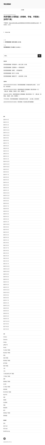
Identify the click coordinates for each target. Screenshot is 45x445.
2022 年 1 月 (6, 240)
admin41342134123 (12, 14)
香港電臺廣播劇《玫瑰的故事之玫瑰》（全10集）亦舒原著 (24, 99)
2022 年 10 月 (6, 224)
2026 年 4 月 (6, 119)
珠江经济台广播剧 (7, 391)
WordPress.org (6, 431)
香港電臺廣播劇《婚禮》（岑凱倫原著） (13, 70)
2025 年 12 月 (6, 130)
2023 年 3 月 (6, 216)
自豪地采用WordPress (7, 441)
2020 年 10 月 (6, 271)
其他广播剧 (5, 357)
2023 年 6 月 (6, 208)
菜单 (22, 9)
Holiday (5, 342)
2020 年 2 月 (6, 287)
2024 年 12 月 (6, 161)
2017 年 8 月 (6, 326)
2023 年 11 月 (6, 195)
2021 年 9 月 (6, 242)
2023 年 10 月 (6, 198)
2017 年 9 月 (6, 323)
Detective (5, 339)
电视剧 (4, 399)
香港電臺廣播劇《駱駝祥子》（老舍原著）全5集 (15, 76)
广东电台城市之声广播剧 (8, 373)
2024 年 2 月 (6, 187)
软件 (4, 410)
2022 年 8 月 (6, 226)
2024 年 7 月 (6, 174)
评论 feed (5, 428)
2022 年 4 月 (6, 234)
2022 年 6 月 (6, 229)
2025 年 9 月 (6, 137)
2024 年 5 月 (6, 179)
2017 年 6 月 (6, 329)
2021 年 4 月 (6, 255)
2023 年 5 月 (6, 211)
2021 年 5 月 (6, 253)
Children (5, 336)
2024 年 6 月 (6, 177)
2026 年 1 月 (6, 127)
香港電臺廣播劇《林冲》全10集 (11, 73)
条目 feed (5, 426)
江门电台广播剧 (6, 386)
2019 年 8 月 (6, 297)
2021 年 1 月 (6, 263)
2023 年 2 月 (6, 219)
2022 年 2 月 (6, 237)
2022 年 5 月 (6, 232)
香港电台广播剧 (6, 412)
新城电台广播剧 (6, 381)
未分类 (4, 384)
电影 (4, 397)
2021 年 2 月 (6, 261)
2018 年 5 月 (6, 313)
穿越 (4, 405)
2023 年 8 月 (6, 203)
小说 (4, 371)
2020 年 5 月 (6, 279)
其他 (4, 355)
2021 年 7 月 (6, 247)
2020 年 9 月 (6, 274)
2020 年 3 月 (6, 284)
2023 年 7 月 (6, 206)
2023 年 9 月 (6, 200)
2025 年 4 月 (6, 151)
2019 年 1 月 (6, 302)
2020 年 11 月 (6, 268)
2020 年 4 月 (6, 281)
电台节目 (5, 394)
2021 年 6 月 (6, 250)
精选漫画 (5, 407)
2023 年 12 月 (6, 192)
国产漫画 (5, 363)
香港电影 (5, 415)
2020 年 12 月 (6, 266)
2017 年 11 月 (6, 321)
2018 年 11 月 (6, 305)
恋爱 (4, 378)
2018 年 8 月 (6, 310)
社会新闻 (5, 402)
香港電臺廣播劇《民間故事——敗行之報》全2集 (15, 64)
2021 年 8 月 (6, 245)
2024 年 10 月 (6, 166)
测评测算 (5, 389)
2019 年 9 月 (6, 295)
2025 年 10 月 (6, 135)
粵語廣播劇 (7, 4)
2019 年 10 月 (6, 292)
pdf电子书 (5, 344)
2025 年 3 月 (6, 153)
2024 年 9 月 (6, 169)
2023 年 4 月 (6, 213)
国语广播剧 (5, 365)
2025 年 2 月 (6, 156)
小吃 (4, 368)
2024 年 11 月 (6, 164)
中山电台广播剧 (6, 350)
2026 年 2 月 (6, 124)
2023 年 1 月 (6, 221)
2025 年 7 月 (6, 143)
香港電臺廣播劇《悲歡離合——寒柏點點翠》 (14, 67)
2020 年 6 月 (6, 276)
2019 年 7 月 (6, 300)
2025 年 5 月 (6, 148)
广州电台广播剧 (6, 376)
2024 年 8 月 (6, 171)
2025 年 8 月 (6, 140)
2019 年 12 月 (6, 289)
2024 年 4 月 (6, 182)
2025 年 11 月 (6, 132)
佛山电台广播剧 (6, 352)
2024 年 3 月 (6, 185)
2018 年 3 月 (6, 316)
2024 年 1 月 (6, 190)
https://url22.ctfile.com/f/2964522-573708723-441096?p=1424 (24, 23)
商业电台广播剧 (7, 32)
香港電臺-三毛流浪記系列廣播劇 (25, 101)
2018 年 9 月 (6, 308)
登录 (4, 423)
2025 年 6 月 (6, 145)
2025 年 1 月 (6, 158)
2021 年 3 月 (6, 258)
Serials (4, 347)
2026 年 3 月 (6, 122)
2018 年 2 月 (6, 318)
